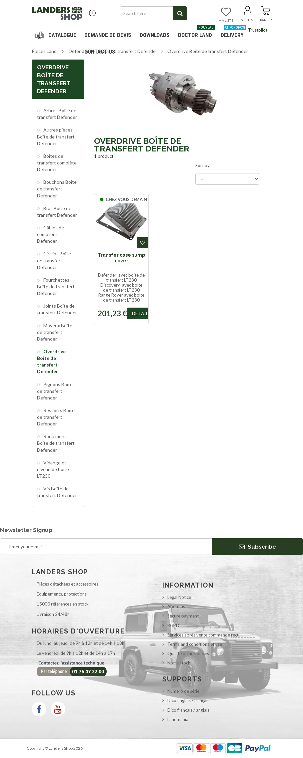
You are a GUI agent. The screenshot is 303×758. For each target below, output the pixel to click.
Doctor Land (196, 32)
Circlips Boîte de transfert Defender (54, 260)
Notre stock (178, 662)
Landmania (177, 719)
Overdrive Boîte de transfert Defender (51, 361)
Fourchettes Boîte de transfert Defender (56, 286)
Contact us (99, 51)
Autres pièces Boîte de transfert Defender (56, 136)
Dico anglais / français (188, 700)
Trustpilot (257, 30)
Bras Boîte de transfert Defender (57, 211)
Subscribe (257, 546)
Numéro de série (183, 691)
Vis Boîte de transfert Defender (57, 492)
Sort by (202, 165)
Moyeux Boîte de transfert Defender (54, 332)
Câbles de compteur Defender (50, 234)
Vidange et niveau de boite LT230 (53, 469)
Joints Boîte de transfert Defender (57, 309)
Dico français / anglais (188, 710)
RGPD (173, 625)
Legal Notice (179, 597)
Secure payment (183, 616)
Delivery (233, 32)
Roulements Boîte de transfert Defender (56, 442)
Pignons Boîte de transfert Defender (55, 390)
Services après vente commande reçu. (203, 634)
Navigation (57, 35)
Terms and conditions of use (194, 644)
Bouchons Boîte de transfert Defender (57, 188)
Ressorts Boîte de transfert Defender (56, 416)
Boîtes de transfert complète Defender (57, 162)
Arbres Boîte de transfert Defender (57, 114)
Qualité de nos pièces (188, 653)
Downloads (154, 35)
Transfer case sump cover (121, 257)
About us (176, 606)
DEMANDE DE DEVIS (107, 35)
